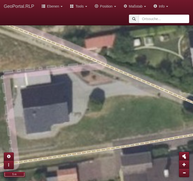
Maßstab (135, 6)
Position (105, 6)
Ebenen (52, 6)
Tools (78, 6)
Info (161, 6)
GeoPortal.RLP (19, 6)
